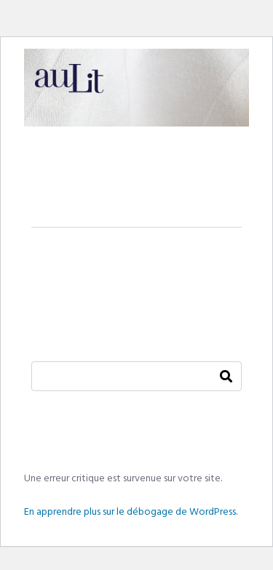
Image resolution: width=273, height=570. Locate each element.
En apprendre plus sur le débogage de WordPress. (130, 512)
